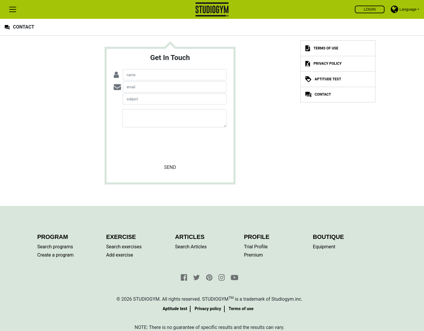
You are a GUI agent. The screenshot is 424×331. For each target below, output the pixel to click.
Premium (253, 255)
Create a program (55, 255)
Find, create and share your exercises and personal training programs (212, 9)
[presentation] (170, 143)
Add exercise (119, 255)
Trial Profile (256, 247)
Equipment (324, 247)
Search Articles (191, 247)
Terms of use (241, 308)
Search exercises (124, 247)
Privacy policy (208, 308)
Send (170, 167)
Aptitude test (175, 308)
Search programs (55, 247)
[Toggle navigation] (13, 9)
